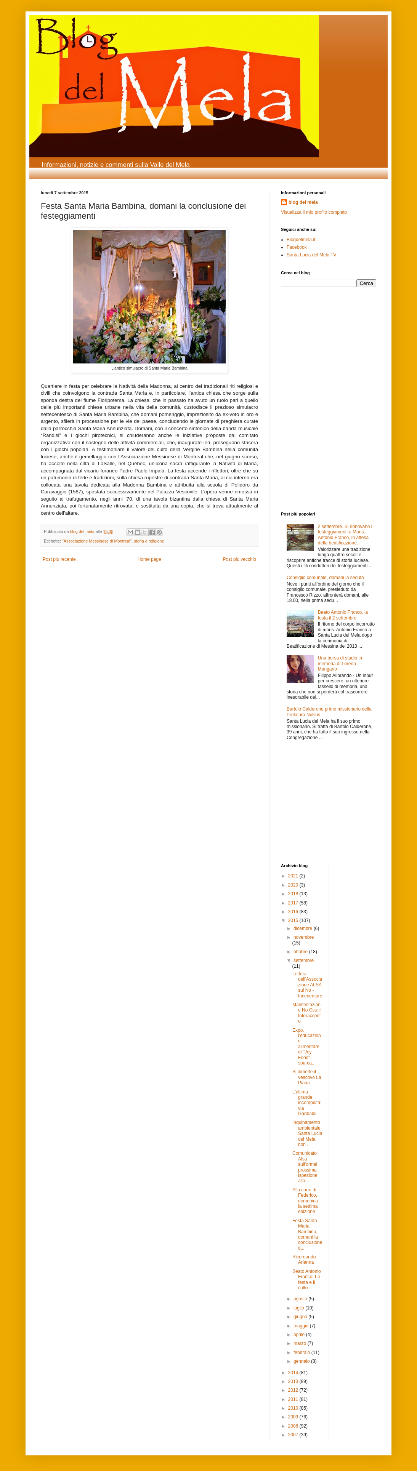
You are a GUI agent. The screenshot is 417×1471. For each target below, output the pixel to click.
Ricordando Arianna (304, 1259)
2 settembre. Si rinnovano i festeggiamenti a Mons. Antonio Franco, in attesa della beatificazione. (345, 535)
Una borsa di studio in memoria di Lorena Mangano (340, 663)
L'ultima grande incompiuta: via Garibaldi (306, 1103)
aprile (300, 1334)
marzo (301, 1343)
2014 (294, 1372)
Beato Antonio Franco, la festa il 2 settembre (343, 615)
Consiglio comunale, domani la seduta (325, 577)
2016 (294, 911)
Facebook (297, 247)
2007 (294, 1434)
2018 (294, 893)
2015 (294, 920)
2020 (294, 885)
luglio (299, 1308)
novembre (304, 937)
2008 (294, 1426)
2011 (294, 1399)
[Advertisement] (304, 344)
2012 (294, 1390)
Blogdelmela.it (301, 239)
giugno (301, 1316)
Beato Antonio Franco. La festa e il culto (306, 1279)
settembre (304, 960)
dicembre (304, 928)
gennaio (302, 1361)
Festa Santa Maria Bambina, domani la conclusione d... (307, 1234)
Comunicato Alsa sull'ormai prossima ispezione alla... (305, 1167)
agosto (301, 1298)
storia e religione (149, 541)
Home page (149, 559)
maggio (302, 1326)
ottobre (301, 951)
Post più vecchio (239, 559)
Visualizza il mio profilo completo (314, 212)
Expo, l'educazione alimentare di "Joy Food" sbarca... (306, 1047)
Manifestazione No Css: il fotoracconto (306, 1013)
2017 (294, 903)
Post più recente (59, 559)
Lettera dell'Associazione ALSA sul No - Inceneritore (307, 985)
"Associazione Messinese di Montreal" (97, 541)
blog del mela (303, 202)
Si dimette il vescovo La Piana (306, 1077)
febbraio (302, 1352)
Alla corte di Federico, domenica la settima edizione (305, 1201)
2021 (294, 876)
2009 (294, 1417)
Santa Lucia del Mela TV (312, 255)
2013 (294, 1381)
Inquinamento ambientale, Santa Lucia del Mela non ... (307, 1133)
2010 (294, 1408)
